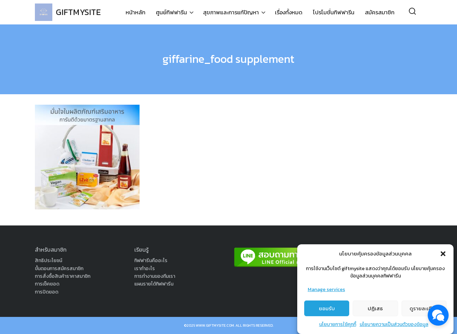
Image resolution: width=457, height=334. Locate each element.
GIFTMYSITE (78, 12)
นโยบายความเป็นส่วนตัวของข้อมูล (394, 325)
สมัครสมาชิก (380, 12)
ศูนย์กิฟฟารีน (171, 12)
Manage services (326, 290)
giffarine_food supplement (228, 59)
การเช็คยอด (47, 284)
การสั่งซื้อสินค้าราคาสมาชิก (62, 276)
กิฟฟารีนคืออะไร (150, 260)
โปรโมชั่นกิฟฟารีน (333, 12)
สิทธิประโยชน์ (48, 260)
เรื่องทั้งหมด (288, 12)
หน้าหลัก (135, 12)
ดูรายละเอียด (424, 309)
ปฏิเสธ (375, 309)
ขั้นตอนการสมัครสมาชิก (59, 268)
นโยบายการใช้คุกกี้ (337, 325)
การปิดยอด (46, 292)
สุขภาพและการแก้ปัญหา (231, 12)
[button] (443, 254)
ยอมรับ (327, 309)
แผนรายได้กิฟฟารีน (153, 284)
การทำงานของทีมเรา (154, 276)
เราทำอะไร (144, 268)
